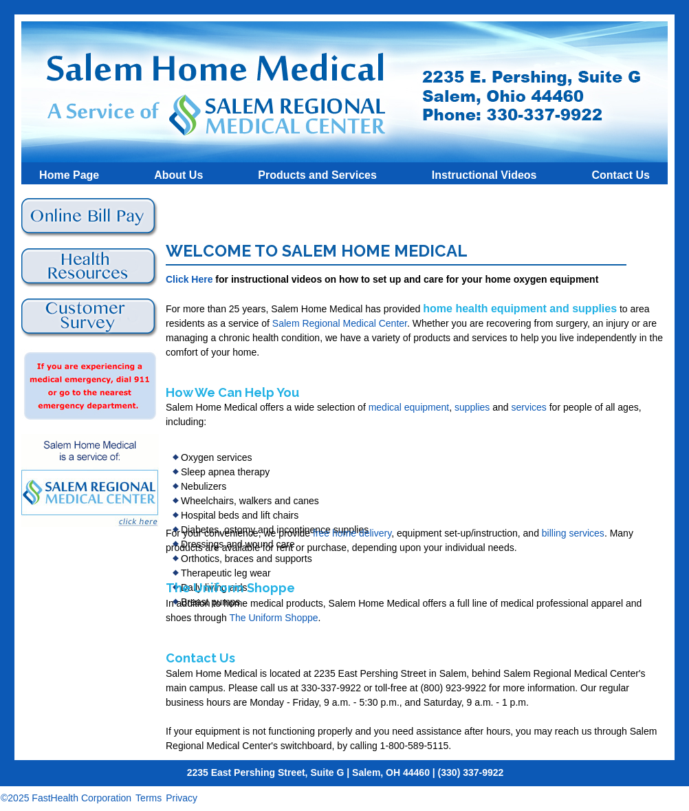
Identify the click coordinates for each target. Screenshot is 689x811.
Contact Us (620, 174)
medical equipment (409, 407)
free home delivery (352, 533)
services (528, 407)
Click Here (189, 279)
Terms (148, 797)
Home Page (69, 174)
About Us (178, 174)
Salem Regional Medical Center (339, 323)
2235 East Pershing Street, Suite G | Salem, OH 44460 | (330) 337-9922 (345, 772)
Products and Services (317, 174)
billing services (573, 533)
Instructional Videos (484, 174)
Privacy (181, 797)
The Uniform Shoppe (273, 617)
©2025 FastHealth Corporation (66, 797)
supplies (472, 407)
